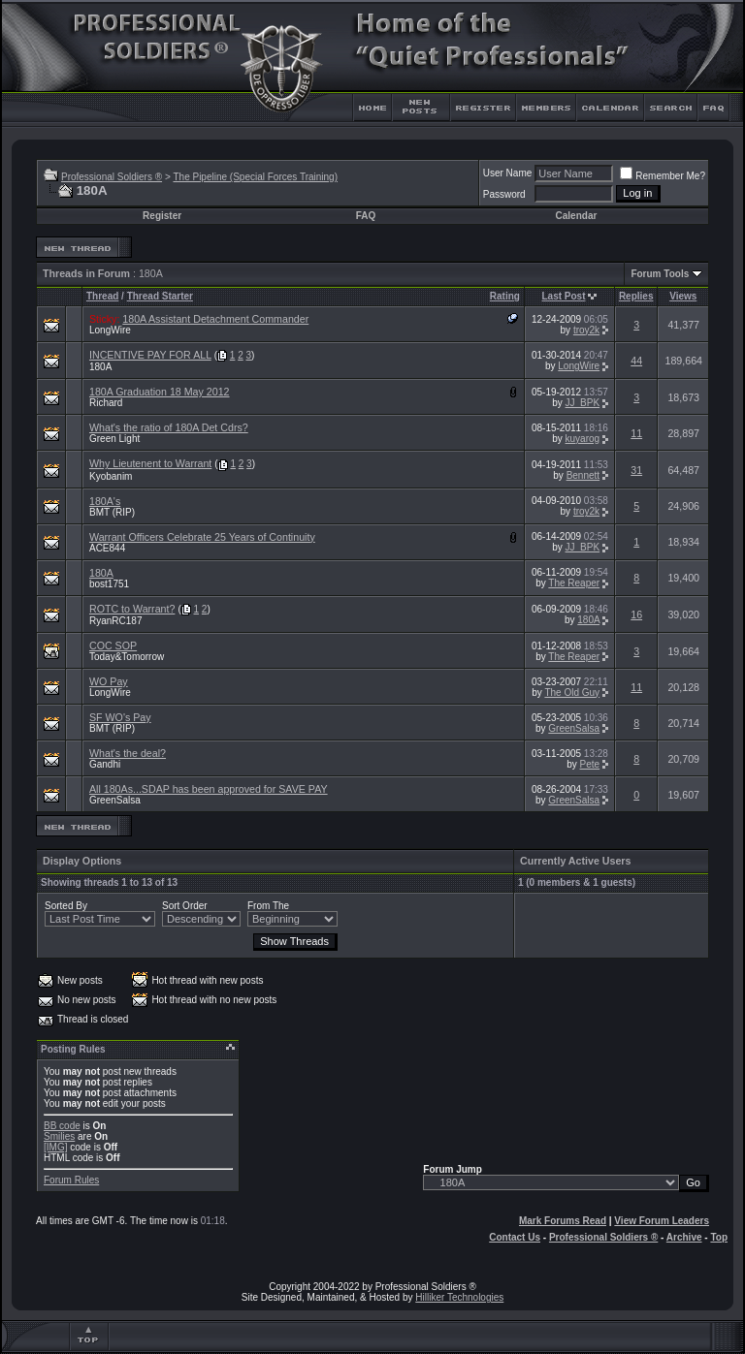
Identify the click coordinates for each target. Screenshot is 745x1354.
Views (682, 296)
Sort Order (185, 905)
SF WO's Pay (120, 717)
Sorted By (66, 905)
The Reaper (573, 583)
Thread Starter (160, 296)
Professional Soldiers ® (111, 177)
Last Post (564, 296)
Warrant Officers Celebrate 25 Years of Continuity (202, 537)
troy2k (586, 330)
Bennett (583, 475)
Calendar (577, 215)
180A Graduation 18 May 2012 (159, 391)
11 (636, 433)
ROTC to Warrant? (132, 608)
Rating (505, 296)
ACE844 (107, 548)
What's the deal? (127, 753)
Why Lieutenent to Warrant (150, 463)
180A (100, 367)
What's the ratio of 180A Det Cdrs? (168, 427)
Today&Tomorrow (126, 656)
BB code (62, 1125)
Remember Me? (662, 176)
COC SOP (113, 645)
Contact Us (514, 1237)
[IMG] (55, 1147)
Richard (105, 402)
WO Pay (108, 681)
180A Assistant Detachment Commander (215, 319)
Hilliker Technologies (459, 1297)
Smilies (59, 1136)
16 (636, 614)
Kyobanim (110, 476)
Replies (636, 296)
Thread (102, 296)
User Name (508, 173)
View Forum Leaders (661, 1220)
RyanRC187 (115, 620)
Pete (590, 764)
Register (162, 215)
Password (504, 194)
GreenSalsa (573, 728)
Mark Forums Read (562, 1220)
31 (636, 470)
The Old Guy (571, 692)
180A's (104, 501)
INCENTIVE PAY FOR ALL (150, 355)
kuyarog (583, 438)
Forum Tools (660, 273)
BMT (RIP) (112, 512)
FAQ (366, 215)
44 (636, 360)
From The (268, 905)
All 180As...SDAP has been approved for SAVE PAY (208, 789)
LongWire (110, 330)
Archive (684, 1237)
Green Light (114, 438)
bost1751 (109, 584)
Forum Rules (71, 1180)
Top (719, 1237)
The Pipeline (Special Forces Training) (255, 177)
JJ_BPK (583, 402)
